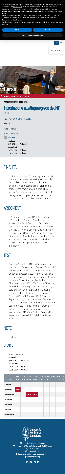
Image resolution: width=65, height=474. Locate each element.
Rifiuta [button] (17, 30)
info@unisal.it (34, 451)
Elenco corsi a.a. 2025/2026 (15, 96)
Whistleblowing (33, 456)
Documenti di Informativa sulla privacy (33, 454)
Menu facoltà (55, 51)
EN (61, 43)
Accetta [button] (48, 30)
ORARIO (11, 137)
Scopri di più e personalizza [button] (32, 35)
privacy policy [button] (18, 7)
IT (56, 43)
